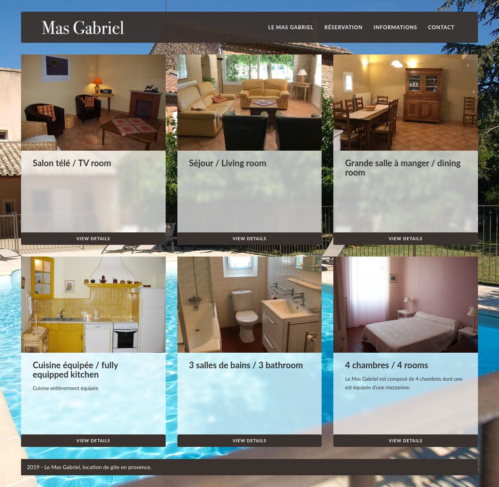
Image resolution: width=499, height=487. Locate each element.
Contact (441, 27)
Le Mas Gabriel (290, 27)
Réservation (343, 27)
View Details (93, 238)
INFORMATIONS (395, 27)
